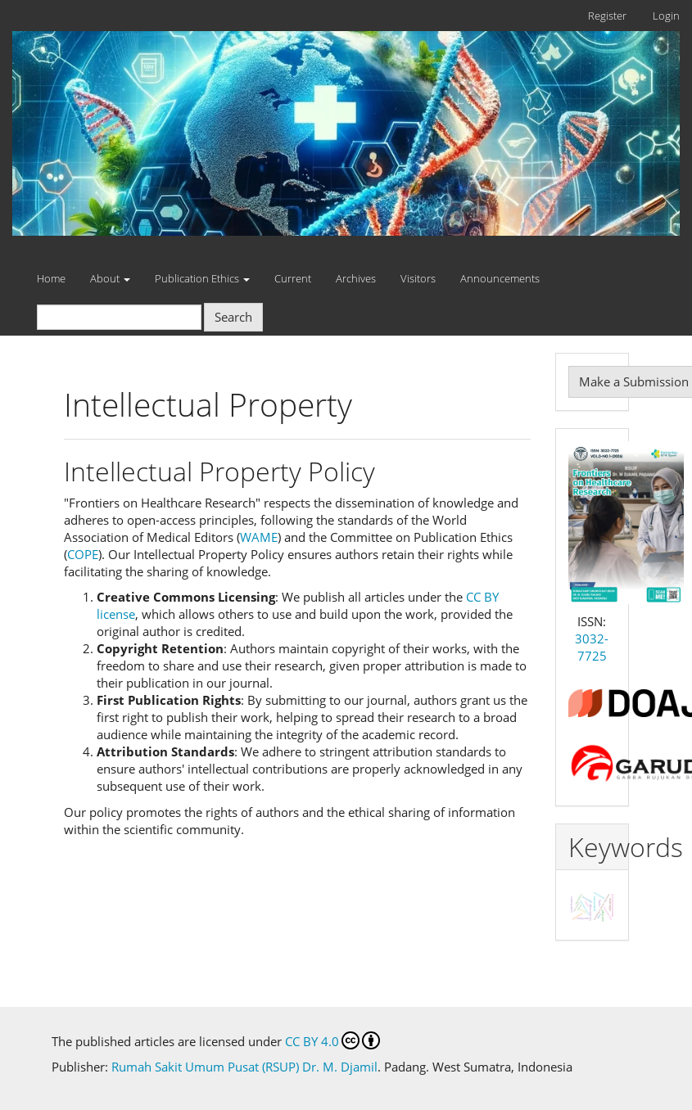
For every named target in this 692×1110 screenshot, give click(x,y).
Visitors (418, 278)
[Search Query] (119, 317)
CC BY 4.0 (332, 1040)
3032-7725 (591, 647)
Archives (356, 278)
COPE (82, 554)
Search (233, 317)
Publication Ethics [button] (202, 278)
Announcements (500, 278)
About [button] (110, 278)
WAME (259, 537)
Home (51, 278)
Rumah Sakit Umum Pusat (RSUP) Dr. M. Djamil (244, 1066)
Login (666, 15)
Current (292, 278)
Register (607, 15)
